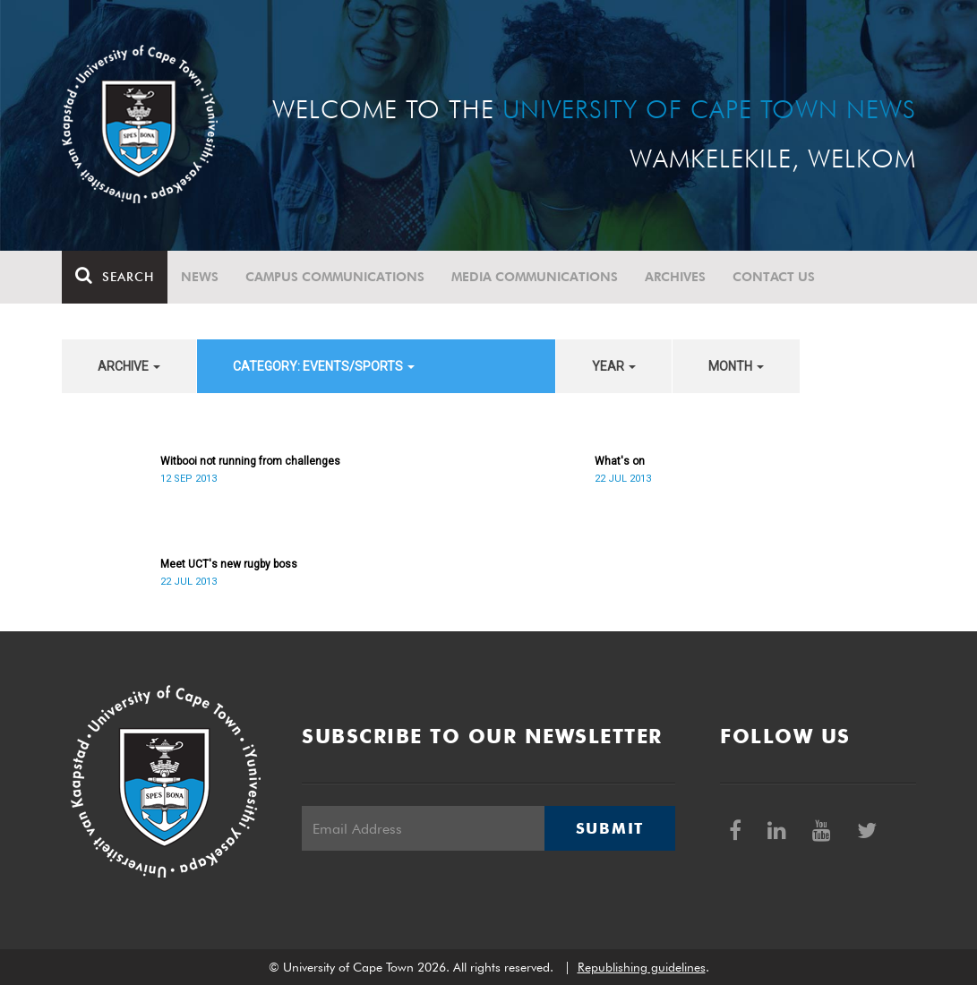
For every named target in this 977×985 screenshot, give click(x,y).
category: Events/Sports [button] (324, 366)
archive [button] (129, 366)
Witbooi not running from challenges (250, 461)
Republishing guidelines (642, 967)
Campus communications (334, 277)
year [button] (614, 366)
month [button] (736, 366)
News (200, 277)
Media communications (534, 277)
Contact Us (774, 277)
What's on (620, 461)
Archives (675, 277)
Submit (610, 828)
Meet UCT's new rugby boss (228, 564)
